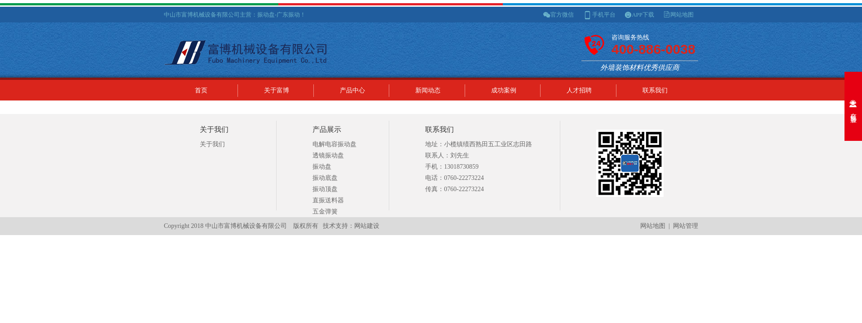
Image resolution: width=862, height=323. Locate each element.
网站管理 (685, 226)
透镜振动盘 (328, 155)
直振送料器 (328, 200)
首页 (201, 90)
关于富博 (276, 90)
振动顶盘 (325, 189)
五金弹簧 (325, 211)
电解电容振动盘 (334, 144)
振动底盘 (325, 178)
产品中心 (352, 90)
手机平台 (604, 14)
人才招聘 (579, 90)
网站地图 (682, 14)
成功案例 (503, 90)
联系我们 (655, 90)
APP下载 (643, 14)
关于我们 (212, 144)
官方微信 (562, 14)
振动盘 (321, 166)
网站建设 (366, 226)
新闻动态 (427, 90)
